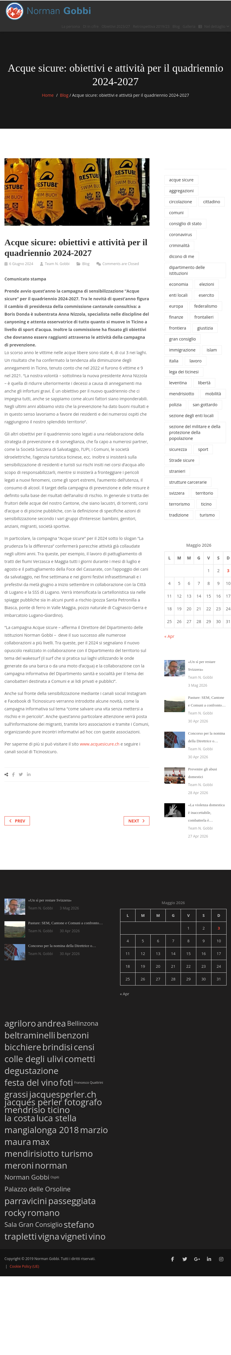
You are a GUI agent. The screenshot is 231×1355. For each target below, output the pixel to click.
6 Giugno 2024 (21, 263)
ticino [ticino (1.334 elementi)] (206, 504)
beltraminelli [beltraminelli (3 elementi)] (29, 1034)
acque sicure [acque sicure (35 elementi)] (181, 180)
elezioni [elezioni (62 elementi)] (206, 284)
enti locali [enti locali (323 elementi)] (178, 295)
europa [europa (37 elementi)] (176, 306)
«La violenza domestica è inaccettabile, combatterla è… (206, 812)
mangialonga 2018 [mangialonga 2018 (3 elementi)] (41, 1129)
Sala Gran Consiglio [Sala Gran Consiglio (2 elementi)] (33, 1224)
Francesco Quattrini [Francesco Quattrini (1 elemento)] (88, 1082)
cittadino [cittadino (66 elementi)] (211, 201)
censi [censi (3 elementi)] (84, 1046)
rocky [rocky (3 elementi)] (15, 1212)
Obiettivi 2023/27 (116, 26)
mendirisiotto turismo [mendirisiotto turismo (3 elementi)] (48, 1152)
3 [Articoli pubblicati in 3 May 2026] (228, 570)
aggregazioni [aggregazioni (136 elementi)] (181, 190)
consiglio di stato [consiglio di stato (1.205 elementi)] (185, 223)
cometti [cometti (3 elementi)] (79, 1058)
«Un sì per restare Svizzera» (50, 900)
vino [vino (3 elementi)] (97, 1235)
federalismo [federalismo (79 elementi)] (205, 306)
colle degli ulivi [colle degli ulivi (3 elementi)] (33, 1058)
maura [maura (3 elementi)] (17, 1141)
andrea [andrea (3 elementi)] (51, 1022)
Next (136, 821)
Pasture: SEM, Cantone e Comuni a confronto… (65, 923)
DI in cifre (90, 26)
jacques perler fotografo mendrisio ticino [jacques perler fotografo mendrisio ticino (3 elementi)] (53, 1106)
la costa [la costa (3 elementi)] (19, 1117)
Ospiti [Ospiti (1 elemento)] (54, 1177)
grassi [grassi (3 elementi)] (16, 1093)
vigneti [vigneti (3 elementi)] (73, 1235)
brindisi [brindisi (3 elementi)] (57, 1046)
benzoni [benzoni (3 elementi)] (73, 1034)
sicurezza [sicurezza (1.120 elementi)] (178, 449)
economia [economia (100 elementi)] (178, 284)
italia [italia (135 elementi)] (173, 361)
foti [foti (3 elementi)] (66, 1081)
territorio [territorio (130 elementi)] (204, 493)
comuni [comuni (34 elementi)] (176, 212)
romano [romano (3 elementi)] (44, 1212)
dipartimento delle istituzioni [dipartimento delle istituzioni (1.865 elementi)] (187, 270)
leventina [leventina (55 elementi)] (178, 382)
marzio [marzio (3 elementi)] (94, 1129)
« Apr (169, 636)
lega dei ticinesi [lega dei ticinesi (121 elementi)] (183, 372)
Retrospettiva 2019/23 (151, 26)
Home (48, 95)
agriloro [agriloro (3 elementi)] (20, 1022)
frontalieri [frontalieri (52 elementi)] (204, 317)
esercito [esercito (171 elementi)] (206, 295)
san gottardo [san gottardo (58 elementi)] (205, 404)
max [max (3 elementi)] (41, 1141)
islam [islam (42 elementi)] (212, 350)
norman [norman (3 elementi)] (51, 1164)
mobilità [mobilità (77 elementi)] (213, 393)
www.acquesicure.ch (100, 744)
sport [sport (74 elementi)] (203, 449)
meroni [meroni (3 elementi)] (19, 1164)
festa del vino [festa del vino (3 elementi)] (31, 1081)
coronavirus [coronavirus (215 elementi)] (180, 234)
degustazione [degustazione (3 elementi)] (31, 1070)
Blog (176, 26)
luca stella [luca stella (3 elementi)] (56, 1117)
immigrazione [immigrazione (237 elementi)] (182, 350)
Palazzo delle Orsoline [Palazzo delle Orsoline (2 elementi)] (37, 1189)
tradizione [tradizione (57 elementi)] (179, 515)
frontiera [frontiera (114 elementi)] (177, 328)
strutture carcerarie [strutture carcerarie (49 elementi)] (188, 482)
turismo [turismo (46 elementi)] (207, 515)
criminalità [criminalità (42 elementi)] (179, 245)
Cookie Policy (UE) (24, 1266)
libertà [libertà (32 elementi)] (204, 382)
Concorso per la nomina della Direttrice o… (62, 945)
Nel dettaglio (214, 26)
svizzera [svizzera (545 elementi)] (176, 493)
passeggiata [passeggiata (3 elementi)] (72, 1200)
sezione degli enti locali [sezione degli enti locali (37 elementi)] (191, 415)
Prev (17, 821)
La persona (70, 26)
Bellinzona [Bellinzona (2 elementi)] (82, 1023)
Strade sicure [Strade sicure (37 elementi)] (181, 460)
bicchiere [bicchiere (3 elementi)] (22, 1046)
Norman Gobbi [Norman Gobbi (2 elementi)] (26, 1177)
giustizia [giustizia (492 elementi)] (205, 328)
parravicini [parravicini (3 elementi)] (25, 1200)
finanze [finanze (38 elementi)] (176, 317)
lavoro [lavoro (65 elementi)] (195, 361)
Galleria (189, 26)
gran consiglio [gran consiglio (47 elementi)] (182, 339)
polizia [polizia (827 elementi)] (175, 404)
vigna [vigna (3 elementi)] (48, 1235)
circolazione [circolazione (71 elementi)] (180, 201)
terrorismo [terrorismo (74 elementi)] (179, 504)
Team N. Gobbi (57, 263)
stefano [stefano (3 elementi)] (79, 1223)
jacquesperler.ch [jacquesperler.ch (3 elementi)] (62, 1093)
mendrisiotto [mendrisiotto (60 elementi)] (181, 393)
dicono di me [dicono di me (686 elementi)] (181, 256)
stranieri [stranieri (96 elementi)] (177, 471)
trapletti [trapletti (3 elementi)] (20, 1235)
